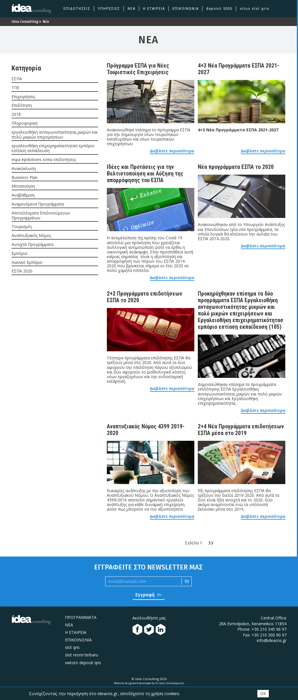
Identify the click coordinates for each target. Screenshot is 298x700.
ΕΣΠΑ (17, 78)
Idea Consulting (25, 22)
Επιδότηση (22, 105)
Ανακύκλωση (24, 168)
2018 (16, 114)
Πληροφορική (25, 123)
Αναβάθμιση (23, 195)
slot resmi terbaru (81, 655)
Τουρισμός (22, 226)
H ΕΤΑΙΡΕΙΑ (75, 632)
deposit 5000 (219, 8)
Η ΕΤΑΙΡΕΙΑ (154, 8)
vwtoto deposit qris (83, 662)
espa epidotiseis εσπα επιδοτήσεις (44, 159)
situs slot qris (254, 8)
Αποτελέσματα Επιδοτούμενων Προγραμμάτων (41, 216)
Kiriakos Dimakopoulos (169, 683)
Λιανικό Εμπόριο (27, 262)
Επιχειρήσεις (23, 96)
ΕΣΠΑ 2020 (22, 271)
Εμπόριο (19, 253)
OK (263, 693)
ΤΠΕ (15, 87)
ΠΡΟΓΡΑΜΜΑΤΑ (80, 617)
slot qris (72, 647)
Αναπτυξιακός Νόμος (31, 235)
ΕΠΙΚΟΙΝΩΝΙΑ (185, 8)
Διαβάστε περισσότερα (172, 151)
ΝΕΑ (131, 8)
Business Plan (25, 177)
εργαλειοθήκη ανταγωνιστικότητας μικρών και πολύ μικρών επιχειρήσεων (55, 135)
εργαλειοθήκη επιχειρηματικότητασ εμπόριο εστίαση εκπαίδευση (53, 148)
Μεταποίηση (23, 186)
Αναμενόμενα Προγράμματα (38, 204)
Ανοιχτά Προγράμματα (32, 244)
